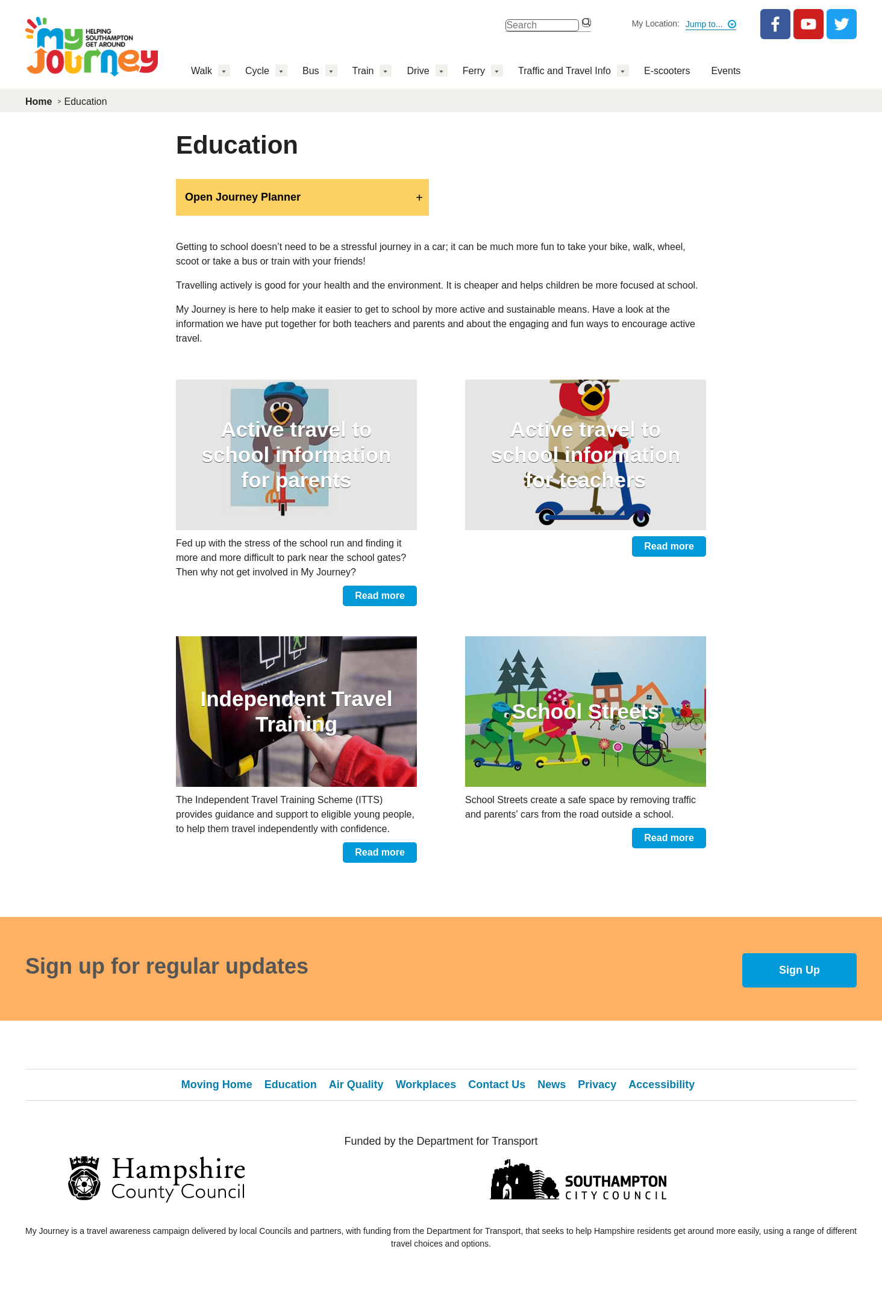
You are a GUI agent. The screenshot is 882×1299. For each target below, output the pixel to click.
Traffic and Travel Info (564, 71)
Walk (201, 71)
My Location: (656, 23)
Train (363, 71)
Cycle (257, 71)
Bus (310, 71)
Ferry (474, 71)
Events (725, 71)
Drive (418, 71)
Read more (380, 595)
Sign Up (799, 970)
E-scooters (667, 71)
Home (38, 101)
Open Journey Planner (243, 197)
